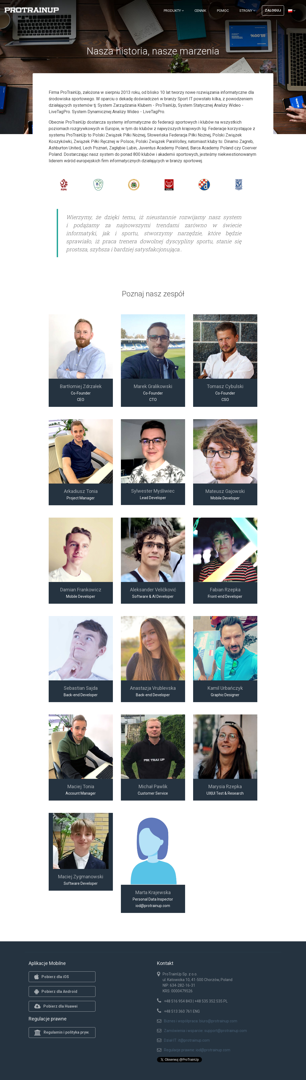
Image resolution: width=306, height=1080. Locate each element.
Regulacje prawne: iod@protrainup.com (197, 1050)
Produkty (174, 11)
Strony (247, 11)
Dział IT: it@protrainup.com (187, 1040)
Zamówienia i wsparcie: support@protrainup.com (205, 1031)
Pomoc (223, 11)
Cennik (200, 11)
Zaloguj (273, 10)
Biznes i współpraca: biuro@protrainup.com (200, 1021)
